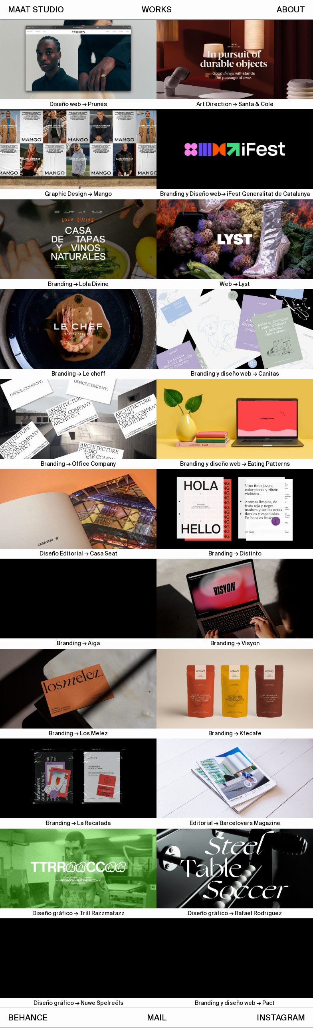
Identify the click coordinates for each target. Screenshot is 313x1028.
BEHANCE (28, 1017)
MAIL (156, 1017)
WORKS (157, 9)
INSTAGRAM (281, 1017)
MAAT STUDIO (36, 9)
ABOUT (291, 9)
